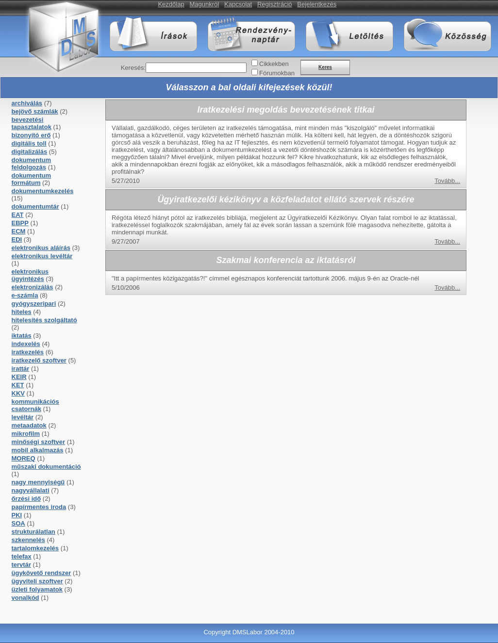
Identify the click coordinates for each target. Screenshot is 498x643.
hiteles (22, 311)
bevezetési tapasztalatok (31, 123)
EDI (17, 239)
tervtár (21, 564)
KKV (18, 393)
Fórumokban (277, 73)
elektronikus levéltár (42, 256)
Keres (325, 67)
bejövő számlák (35, 111)
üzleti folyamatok (37, 589)
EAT (18, 214)
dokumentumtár (35, 206)
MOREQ (23, 458)
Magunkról (204, 4)
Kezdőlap (171, 4)
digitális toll (29, 143)
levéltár (23, 417)
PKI (17, 515)
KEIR (19, 376)
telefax (22, 556)
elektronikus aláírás (41, 247)
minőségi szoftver (39, 441)
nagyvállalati (31, 490)
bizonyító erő (31, 135)
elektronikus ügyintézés (30, 275)
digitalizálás (30, 151)
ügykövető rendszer (41, 573)
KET (18, 385)
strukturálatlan (33, 531)
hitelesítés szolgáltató (44, 320)
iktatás (22, 335)
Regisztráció (274, 4)
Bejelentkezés (316, 4)
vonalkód (25, 597)
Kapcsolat (238, 4)
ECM (19, 231)
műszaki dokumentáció (46, 466)
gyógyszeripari (34, 303)
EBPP (20, 223)
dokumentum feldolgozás (31, 163)
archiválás (27, 103)
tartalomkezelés (35, 548)
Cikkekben (274, 63)
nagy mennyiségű (38, 482)
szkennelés (28, 540)
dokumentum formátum (31, 179)
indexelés (26, 343)
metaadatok (29, 425)
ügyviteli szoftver (37, 581)
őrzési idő (26, 498)
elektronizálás (32, 287)
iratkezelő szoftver (39, 360)
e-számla (25, 295)
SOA (18, 523)
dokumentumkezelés (43, 191)
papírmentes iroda (39, 507)
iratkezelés (28, 352)
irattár (21, 368)
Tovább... (447, 180)
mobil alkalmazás (38, 450)
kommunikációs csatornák (35, 405)
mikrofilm (26, 433)
